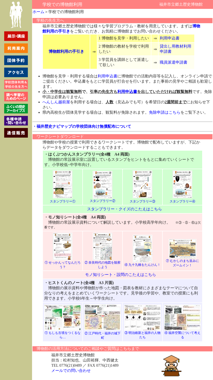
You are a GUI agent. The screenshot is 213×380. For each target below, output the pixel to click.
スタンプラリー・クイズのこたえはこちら (124, 209)
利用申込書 (169, 38)
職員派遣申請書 (173, 62)
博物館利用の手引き (66, 51)
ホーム (38, 12)
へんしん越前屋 (56, 102)
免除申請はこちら (164, 112)
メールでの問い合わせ (71, 370)
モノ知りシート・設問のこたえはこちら (120, 274)
